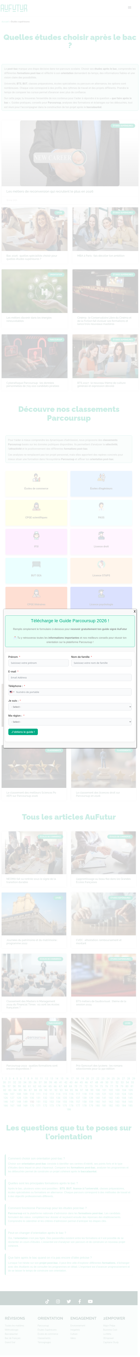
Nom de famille (80, 656)
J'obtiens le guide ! (23, 731)
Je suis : (13, 700)
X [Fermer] (135, 611)
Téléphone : (15, 686)
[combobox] (11, 692)
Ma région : (15, 715)
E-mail (12, 671)
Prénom (13, 656)
